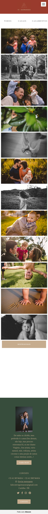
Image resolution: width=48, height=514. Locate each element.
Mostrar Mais (24, 344)
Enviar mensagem (25, 482)
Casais (22, 21)
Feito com (24, 512)
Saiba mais (24, 462)
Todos (8, 21)
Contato (24, 502)
